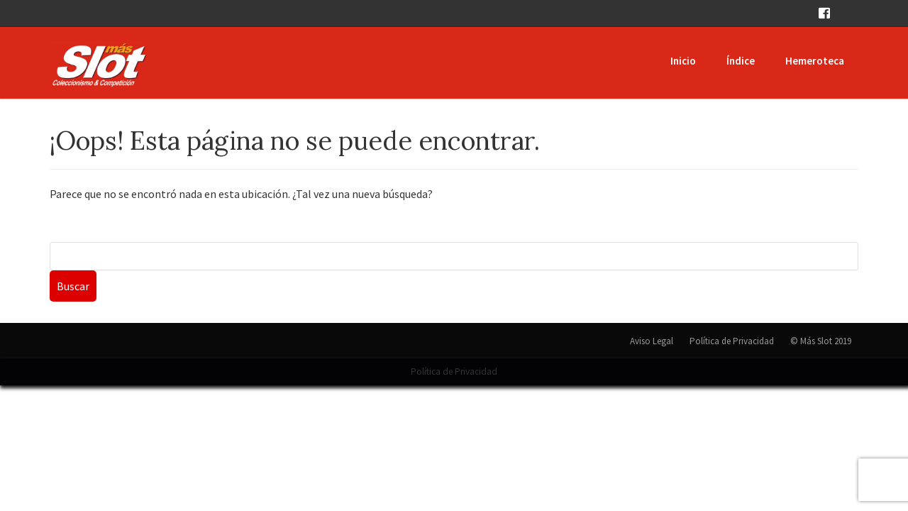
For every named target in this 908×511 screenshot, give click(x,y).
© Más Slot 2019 (820, 341)
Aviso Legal (651, 341)
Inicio (683, 60)
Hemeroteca (814, 60)
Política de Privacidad (732, 341)
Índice (740, 60)
